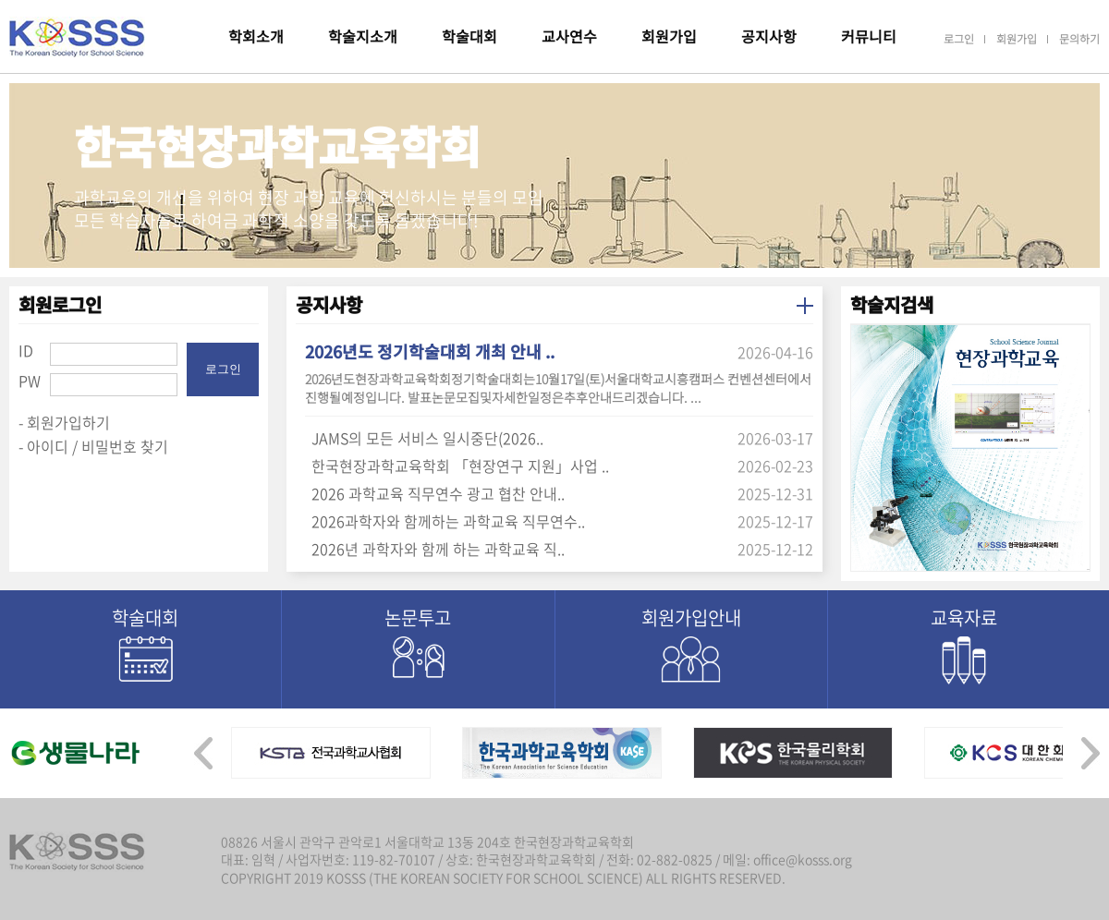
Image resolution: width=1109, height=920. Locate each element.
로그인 (959, 38)
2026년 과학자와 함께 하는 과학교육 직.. (438, 548)
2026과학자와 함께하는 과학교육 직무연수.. (448, 521)
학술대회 (469, 36)
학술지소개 (362, 36)
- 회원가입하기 (64, 422)
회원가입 (669, 36)
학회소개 (256, 36)
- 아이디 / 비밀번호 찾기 (93, 446)
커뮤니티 (868, 36)
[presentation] (203, 748)
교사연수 (569, 36)
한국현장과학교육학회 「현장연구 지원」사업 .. (460, 465)
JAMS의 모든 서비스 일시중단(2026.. (427, 437)
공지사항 (769, 36)
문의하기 (1079, 38)
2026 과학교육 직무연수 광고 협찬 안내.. (438, 493)
